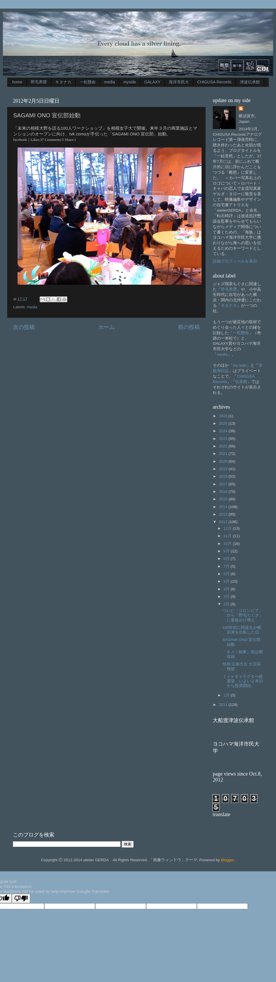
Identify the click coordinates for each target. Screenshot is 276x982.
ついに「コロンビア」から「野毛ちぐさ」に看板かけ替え (243, 615)
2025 (224, 423)
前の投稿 (189, 327)
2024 (224, 431)
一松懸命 (88, 82)
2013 (224, 514)
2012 (224, 522)
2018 (224, 476)
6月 (227, 574)
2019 (224, 469)
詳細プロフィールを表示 (235, 261)
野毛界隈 (39, 82)
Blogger (227, 860)
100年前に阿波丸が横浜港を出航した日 (242, 629)
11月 (228, 536)
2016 (224, 491)
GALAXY (152, 82)
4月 (227, 589)
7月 (227, 566)
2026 (224, 416)
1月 (227, 695)
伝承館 (241, 382)
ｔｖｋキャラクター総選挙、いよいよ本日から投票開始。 (243, 681)
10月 (228, 543)
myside (129, 82)
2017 (224, 484)
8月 (227, 558)
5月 (227, 581)
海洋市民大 (179, 82)
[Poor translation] (21, 898)
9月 (227, 551)
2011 (224, 704)
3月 (227, 596)
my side (239, 365)
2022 (224, 446)
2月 (227, 604)
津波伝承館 (250, 82)
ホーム (106, 327)
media (109, 82)
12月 (228, 528)
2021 (224, 453)
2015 (224, 499)
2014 (224, 507)
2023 (224, 439)
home (17, 82)
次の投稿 (24, 327)
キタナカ (63, 82)
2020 (224, 461)
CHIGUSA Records (214, 82)
